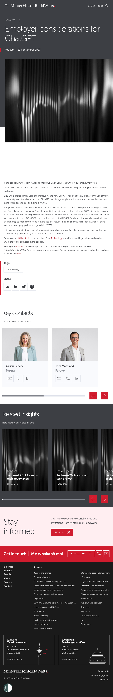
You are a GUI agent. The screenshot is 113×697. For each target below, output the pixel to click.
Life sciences (86, 577)
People (7, 574)
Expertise (8, 566)
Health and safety (41, 616)
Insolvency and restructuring (46, 620)
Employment (39, 598)
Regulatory (85, 611)
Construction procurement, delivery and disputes (54, 586)
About (7, 578)
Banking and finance (42, 573)
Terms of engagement (100, 675)
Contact (8, 586)
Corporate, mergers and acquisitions (49, 594)
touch (19, 246)
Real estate (85, 607)
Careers (8, 582)
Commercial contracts (43, 577)
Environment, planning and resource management (55, 603)
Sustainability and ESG (90, 616)
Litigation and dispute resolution (94, 581)
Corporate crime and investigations (48, 590)
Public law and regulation (91, 603)
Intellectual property (42, 624)
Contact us (81, 553)
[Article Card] (25, 460)
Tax (82, 620)
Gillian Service (24, 238)
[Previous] (93, 395)
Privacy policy (103, 671)
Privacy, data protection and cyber (95, 590)
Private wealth (86, 598)
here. (19, 253)
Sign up (62, 532)
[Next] (104, 395)
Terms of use (104, 680)
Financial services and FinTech (46, 607)
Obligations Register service (92, 586)
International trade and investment (95, 573)
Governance (39, 611)
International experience (44, 628)
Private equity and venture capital (94, 594)
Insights (15, 20)
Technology (13, 269)
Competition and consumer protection (50, 581)
